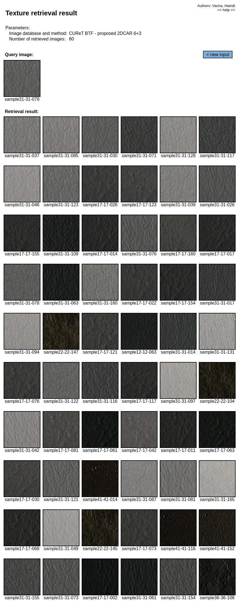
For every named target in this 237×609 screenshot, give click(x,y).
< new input (217, 54)
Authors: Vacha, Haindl (216, 6)
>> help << (226, 10)
